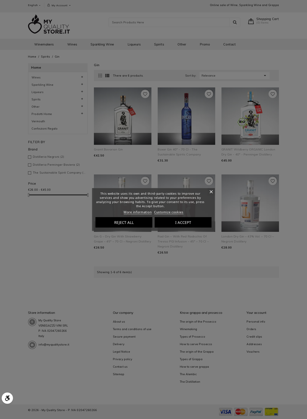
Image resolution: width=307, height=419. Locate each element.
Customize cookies (168, 212)
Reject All (124, 222)
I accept (183, 222)
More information (138, 212)
